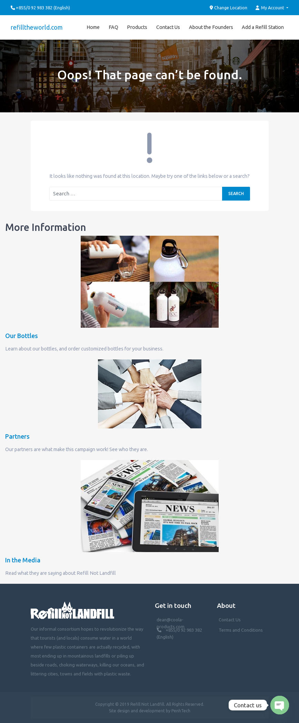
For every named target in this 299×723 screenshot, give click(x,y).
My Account (270, 7)
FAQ (113, 27)
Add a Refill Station (263, 27)
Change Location (229, 7)
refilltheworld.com (37, 27)
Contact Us (168, 27)
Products (137, 27)
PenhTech (180, 711)
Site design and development (137, 711)
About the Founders (211, 27)
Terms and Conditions (241, 630)
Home (93, 27)
